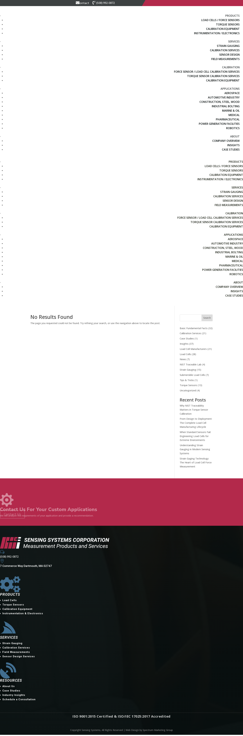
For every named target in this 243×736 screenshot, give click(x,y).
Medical (234, 115)
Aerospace (232, 93)
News (183, 360)
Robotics (233, 128)
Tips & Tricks (187, 381)
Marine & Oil (231, 110)
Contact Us (12, 515)
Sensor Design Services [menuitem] (18, 657)
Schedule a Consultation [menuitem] (19, 700)
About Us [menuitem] (8, 687)
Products (232, 16)
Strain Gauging (228, 46)
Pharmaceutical (228, 119)
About (235, 136)
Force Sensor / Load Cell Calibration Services (207, 72)
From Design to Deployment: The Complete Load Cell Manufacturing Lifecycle (196, 424)
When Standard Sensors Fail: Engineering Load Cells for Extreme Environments (195, 437)
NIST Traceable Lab (190, 365)
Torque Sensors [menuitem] (13, 605)
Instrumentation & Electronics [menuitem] (22, 614)
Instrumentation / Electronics (217, 33)
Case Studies (231, 149)
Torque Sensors (228, 24)
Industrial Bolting (226, 106)
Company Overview (226, 141)
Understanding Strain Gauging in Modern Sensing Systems (195, 450)
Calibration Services (225, 50)
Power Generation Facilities (219, 124)
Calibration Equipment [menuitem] (17, 610)
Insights (233, 145)
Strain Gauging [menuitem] (12, 644)
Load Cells (185, 355)
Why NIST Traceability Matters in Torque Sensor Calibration (194, 410)
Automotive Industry (224, 97)
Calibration (231, 67)
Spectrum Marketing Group (158, 731)
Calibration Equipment (223, 29)
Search (207, 319)
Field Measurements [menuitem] (16, 653)
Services (234, 41)
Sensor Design (229, 54)
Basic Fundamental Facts (194, 329)
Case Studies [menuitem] (11, 691)
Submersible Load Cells (192, 376)
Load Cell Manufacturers (193, 350)
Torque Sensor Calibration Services (213, 76)
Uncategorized (188, 391)
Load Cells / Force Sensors (220, 20)
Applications (230, 89)
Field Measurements (225, 59)
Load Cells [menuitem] (9, 601)
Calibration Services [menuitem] (16, 648)
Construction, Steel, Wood (219, 102)
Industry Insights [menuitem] (13, 696)
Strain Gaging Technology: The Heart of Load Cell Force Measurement (196, 463)
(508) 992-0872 (105, 3)
